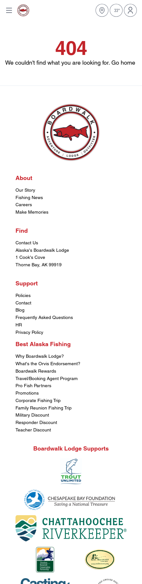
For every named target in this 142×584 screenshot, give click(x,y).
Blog (20, 310)
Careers (23, 204)
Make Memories (31, 212)
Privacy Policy (29, 332)
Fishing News (29, 197)
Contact (23, 302)
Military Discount (32, 415)
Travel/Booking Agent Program (46, 378)
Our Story (25, 190)
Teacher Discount (33, 429)
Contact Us (26, 242)
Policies (23, 295)
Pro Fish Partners (33, 385)
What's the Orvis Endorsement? (47, 363)
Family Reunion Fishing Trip (43, 407)
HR (18, 324)
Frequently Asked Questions (44, 317)
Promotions (27, 393)
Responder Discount (36, 422)
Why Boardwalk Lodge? (39, 356)
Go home (123, 62)
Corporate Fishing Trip (38, 400)
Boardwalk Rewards (35, 371)
